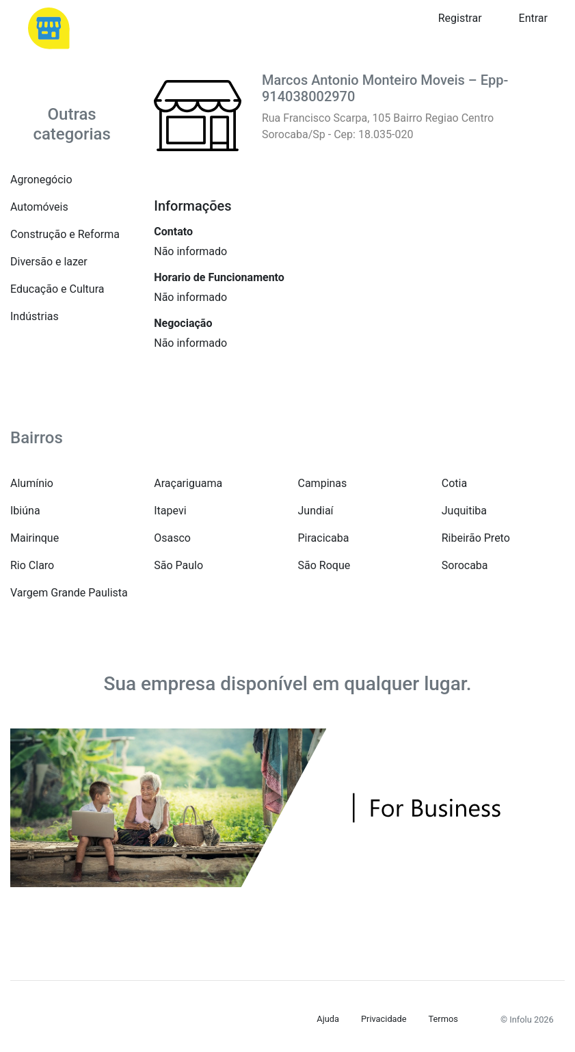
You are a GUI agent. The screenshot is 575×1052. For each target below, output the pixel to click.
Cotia (454, 483)
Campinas (322, 483)
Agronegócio (41, 179)
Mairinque (34, 537)
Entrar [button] (533, 18)
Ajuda (328, 1019)
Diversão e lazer (49, 261)
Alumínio (31, 483)
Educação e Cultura (57, 288)
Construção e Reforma (65, 234)
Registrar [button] (460, 18)
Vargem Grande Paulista (69, 592)
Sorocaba (465, 565)
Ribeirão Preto (476, 537)
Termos (443, 1019)
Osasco (172, 537)
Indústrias (34, 316)
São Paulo (178, 565)
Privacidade (384, 1019)
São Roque (324, 565)
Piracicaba (323, 537)
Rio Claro (32, 565)
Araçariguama (188, 483)
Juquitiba (464, 510)
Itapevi (170, 510)
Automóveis (39, 206)
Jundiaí (316, 510)
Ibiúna (25, 510)
